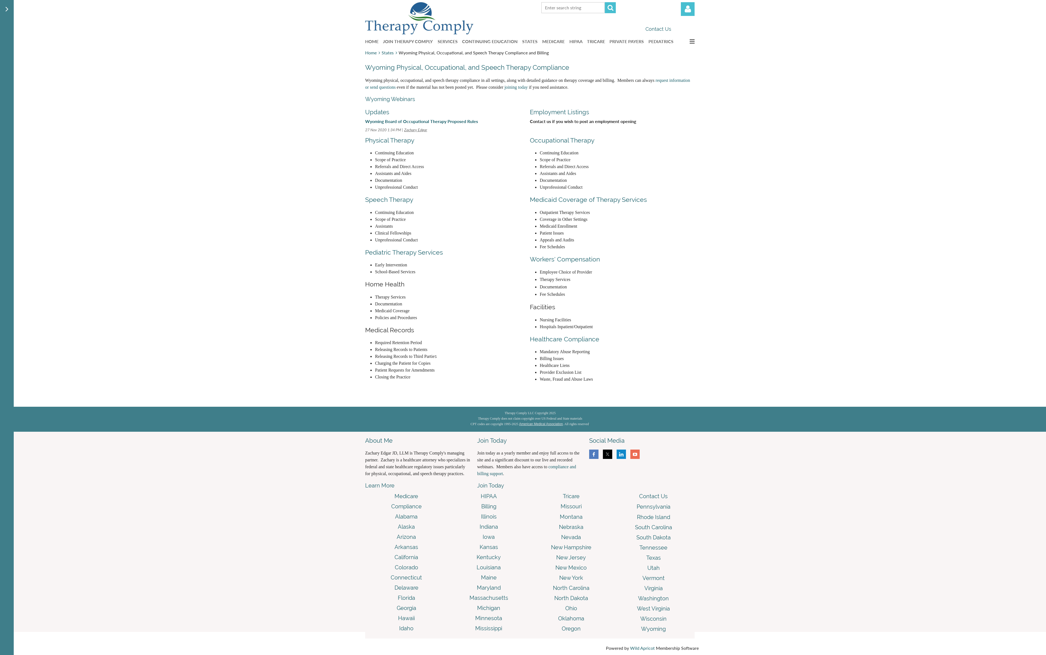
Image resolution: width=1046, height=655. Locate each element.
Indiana (489, 526)
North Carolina (571, 588)
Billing (488, 506)
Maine (489, 577)
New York (571, 578)
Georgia (406, 608)
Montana (571, 517)
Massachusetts (488, 598)
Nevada (571, 537)
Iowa (489, 537)
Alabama (406, 516)
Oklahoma (571, 618)
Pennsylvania (653, 506)
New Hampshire (571, 547)
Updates (377, 112)
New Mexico (571, 567)
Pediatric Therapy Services (404, 252)
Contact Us (658, 29)
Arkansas (406, 547)
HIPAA (489, 496)
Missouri (571, 506)
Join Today (490, 485)
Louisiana (489, 567)
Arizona (406, 537)
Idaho (406, 628)
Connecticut (406, 577)
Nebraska (571, 527)
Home (371, 52)
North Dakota (571, 598)
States (388, 52)
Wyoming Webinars (390, 99)
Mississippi (488, 628)
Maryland (489, 587)
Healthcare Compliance (564, 339)
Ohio (571, 608)
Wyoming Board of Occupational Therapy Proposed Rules (421, 121)
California (406, 557)
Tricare (571, 496)
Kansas (489, 547)
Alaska (406, 526)
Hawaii (406, 618)
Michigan (488, 608)
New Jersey (571, 557)
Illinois (489, 516)
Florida (406, 598)
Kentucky (489, 557)
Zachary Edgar (415, 129)
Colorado (406, 567)
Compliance (406, 506)
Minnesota (488, 618)
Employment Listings (559, 112)
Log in (688, 9)
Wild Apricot (642, 648)
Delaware (406, 587)
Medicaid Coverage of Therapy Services (588, 199)
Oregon (571, 628)
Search (610, 7)
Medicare (406, 496)
